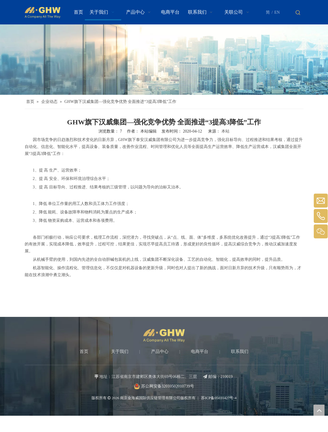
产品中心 (160, 351)
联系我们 (239, 351)
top (319, 410)
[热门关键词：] (298, 13)
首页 (84, 351)
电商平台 (199, 351)
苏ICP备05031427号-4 (218, 398)
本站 (225, 131)
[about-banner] (164, 59)
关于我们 (119, 351)
